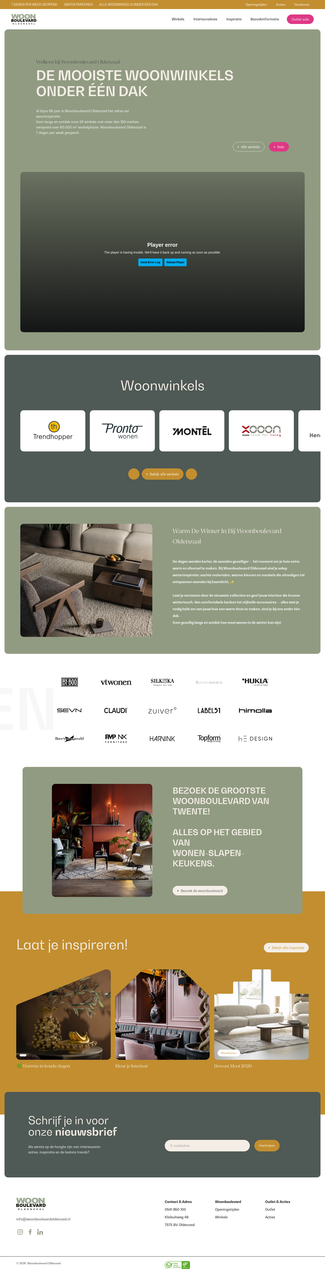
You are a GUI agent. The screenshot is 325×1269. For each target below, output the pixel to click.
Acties (270, 1217)
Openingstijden (227, 1209)
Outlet (270, 1209)
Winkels (221, 1217)
